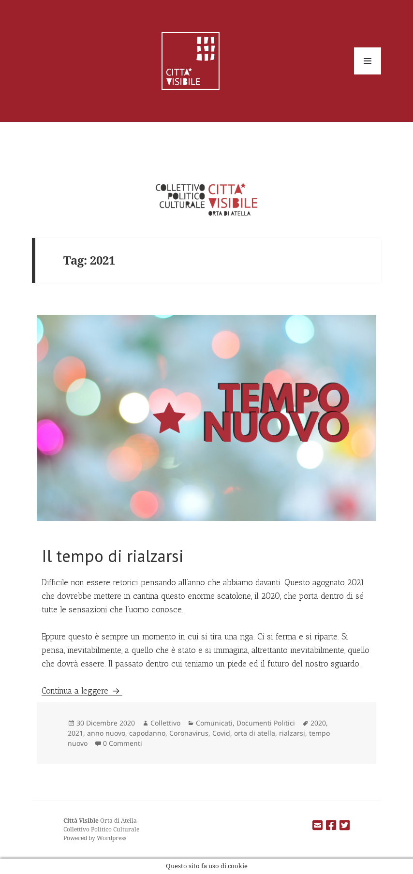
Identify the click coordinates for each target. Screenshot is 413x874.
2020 (318, 722)
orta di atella (254, 733)
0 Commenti (122, 743)
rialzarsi (292, 733)
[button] (207, 418)
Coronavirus (188, 733)
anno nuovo (106, 733)
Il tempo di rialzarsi (113, 556)
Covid (221, 733)
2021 (75, 733)
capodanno (147, 733)
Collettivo (165, 722)
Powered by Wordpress (94, 838)
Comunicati (214, 722)
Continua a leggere (82, 691)
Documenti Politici (265, 722)
